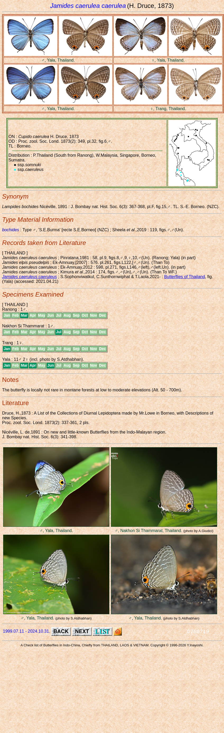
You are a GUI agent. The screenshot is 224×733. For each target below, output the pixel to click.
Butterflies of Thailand (184, 276)
